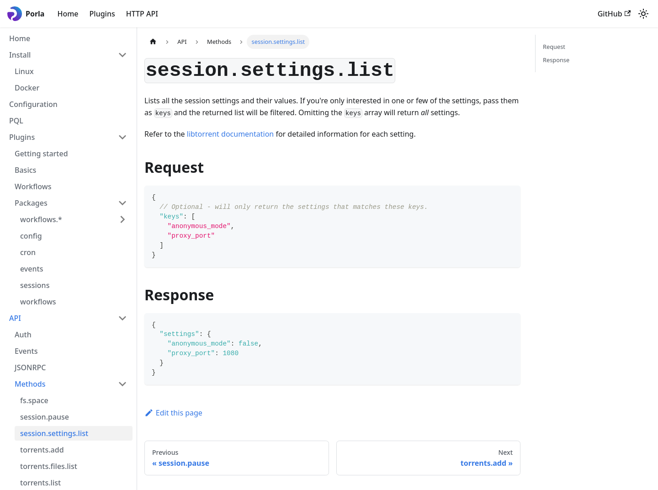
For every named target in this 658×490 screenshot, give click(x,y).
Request (554, 47)
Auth (23, 335)
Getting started (41, 154)
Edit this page (173, 413)
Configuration (33, 104)
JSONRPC (30, 367)
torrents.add (42, 450)
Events (26, 351)
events (31, 269)
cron (28, 252)
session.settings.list (54, 433)
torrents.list (40, 483)
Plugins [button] (22, 137)
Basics (25, 170)
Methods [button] (30, 384)
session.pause (44, 417)
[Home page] (153, 42)
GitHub (614, 14)
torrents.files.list (48, 466)
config (31, 236)
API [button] (15, 318)
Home (67, 14)
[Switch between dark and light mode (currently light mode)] (643, 13)
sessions (34, 285)
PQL (16, 121)
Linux (24, 71)
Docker (27, 88)
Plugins (102, 14)
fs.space (34, 400)
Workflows (33, 186)
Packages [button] (31, 203)
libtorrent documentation (230, 134)
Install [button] (20, 55)
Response (556, 60)
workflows (38, 302)
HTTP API (142, 14)
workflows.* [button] (41, 219)
